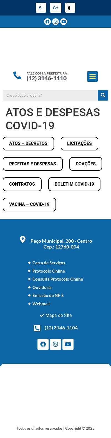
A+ (56, 7)
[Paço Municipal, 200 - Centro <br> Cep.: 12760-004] (22, 239)
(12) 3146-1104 (61, 328)
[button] (92, 76)
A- (41, 7)
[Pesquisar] (103, 95)
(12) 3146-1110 (47, 78)
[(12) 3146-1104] (37, 328)
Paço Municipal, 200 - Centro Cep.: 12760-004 (61, 244)
